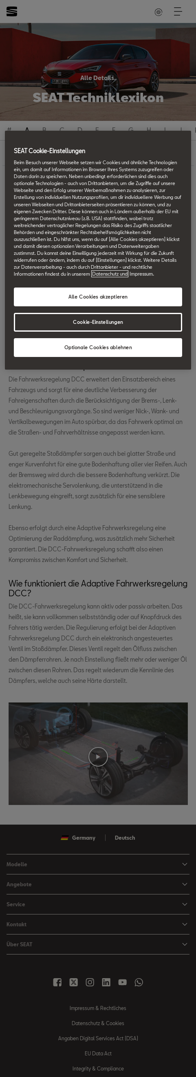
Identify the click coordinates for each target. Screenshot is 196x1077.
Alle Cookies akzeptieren (98, 296)
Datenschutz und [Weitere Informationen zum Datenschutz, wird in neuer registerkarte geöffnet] (110, 273)
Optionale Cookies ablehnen (98, 347)
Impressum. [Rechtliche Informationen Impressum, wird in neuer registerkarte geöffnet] (142, 273)
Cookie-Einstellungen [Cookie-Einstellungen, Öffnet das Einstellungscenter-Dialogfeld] (98, 322)
